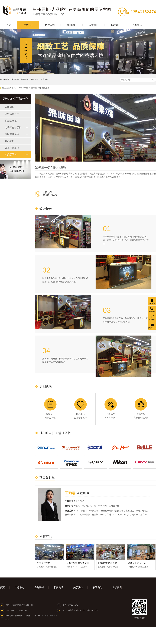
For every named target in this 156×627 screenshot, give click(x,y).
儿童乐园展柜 (12, 147)
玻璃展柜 (44, 79)
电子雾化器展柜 (13, 127)
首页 (8, 25)
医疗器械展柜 (12, 114)
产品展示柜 (23, 88)
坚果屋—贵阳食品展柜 (40, 88)
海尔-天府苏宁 (43, 563)
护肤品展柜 (11, 120)
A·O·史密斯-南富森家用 (78, 563)
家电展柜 (9, 107)
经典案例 (50, 25)
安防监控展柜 (12, 134)
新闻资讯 (71, 25)
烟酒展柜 (24, 79)
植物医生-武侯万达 (137, 563)
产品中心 (28, 25)
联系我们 (115, 25)
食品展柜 (9, 141)
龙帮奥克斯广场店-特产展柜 (110, 563)
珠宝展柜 (15, 79)
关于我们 (93, 25)
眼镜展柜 (34, 79)
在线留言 (137, 25)
